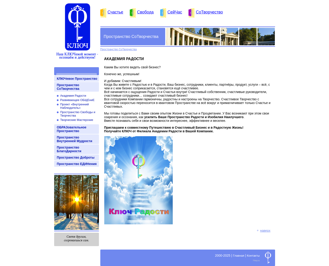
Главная (238, 255)
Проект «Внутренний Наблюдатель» (74, 106)
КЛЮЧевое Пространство (77, 78)
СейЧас (174, 12)
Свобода (145, 12)
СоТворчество (209, 12)
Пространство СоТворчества (68, 86)
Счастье (115, 12)
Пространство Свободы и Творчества (78, 113)
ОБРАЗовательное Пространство (72, 129)
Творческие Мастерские (76, 120)
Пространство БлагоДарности (69, 149)
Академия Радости (73, 95)
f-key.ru (256, 260)
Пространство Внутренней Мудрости (74, 139)
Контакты (253, 255)
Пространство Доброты (76, 157)
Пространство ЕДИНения (77, 164)
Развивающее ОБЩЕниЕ (77, 100)
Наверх (265, 230)
